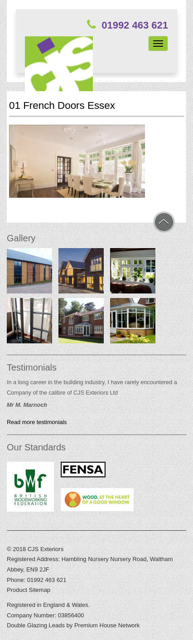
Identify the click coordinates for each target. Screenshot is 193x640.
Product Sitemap (28, 589)
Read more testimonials (37, 422)
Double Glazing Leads (36, 625)
